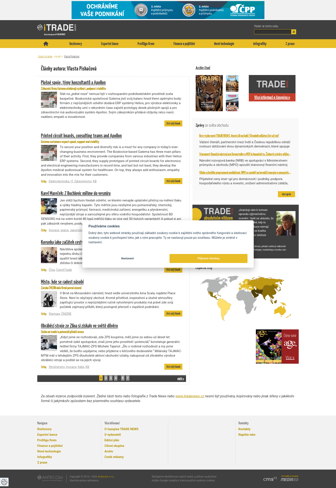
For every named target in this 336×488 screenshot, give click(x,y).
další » (180, 379)
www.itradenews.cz (190, 396)
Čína (52, 270)
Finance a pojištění (184, 43)
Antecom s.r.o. (106, 476)
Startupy (54, 313)
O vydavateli (113, 434)
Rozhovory (75, 43)
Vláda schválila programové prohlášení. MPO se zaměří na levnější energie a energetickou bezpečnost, (252, 172)
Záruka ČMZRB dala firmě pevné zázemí (111, 284)
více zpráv (286, 194)
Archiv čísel (203, 68)
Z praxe (290, 43)
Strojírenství (56, 367)
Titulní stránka (45, 43)
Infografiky (259, 43)
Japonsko (76, 230)
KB (95, 181)
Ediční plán (112, 440)
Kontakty (244, 429)
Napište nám (246, 434)
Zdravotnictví (83, 181)
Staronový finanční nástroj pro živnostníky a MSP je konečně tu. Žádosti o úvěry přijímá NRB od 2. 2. (251, 154)
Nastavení (127, 258)
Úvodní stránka (45, 56)
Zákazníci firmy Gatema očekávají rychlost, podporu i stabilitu (111, 85)
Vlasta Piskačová (71, 56)
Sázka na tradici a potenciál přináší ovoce (111, 328)
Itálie (81, 367)
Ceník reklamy (114, 457)
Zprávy (212, 125)
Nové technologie (224, 43)
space (64, 230)
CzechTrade (64, 270)
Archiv (109, 451)
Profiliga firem (146, 43)
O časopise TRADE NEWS (122, 429)
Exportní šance (109, 43)
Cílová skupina (114, 445)
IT (72, 181)
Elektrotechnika (59, 181)
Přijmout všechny (208, 258)
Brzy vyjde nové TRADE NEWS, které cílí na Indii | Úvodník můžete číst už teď (239, 135)
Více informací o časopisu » (272, 97)
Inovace (54, 230)
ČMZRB (66, 313)
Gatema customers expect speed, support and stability (111, 138)
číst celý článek (173, 123)
